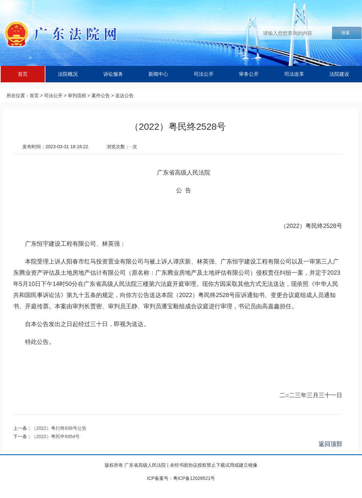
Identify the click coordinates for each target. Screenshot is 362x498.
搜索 (345, 32)
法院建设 (339, 74)
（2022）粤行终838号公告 (59, 428)
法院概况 (68, 74)
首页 (23, 74)
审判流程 (77, 95)
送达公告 (124, 95)
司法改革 (294, 74)
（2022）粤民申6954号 (56, 436)
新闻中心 (158, 74)
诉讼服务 (113, 74)
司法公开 (204, 74)
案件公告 (100, 95)
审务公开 (249, 74)
